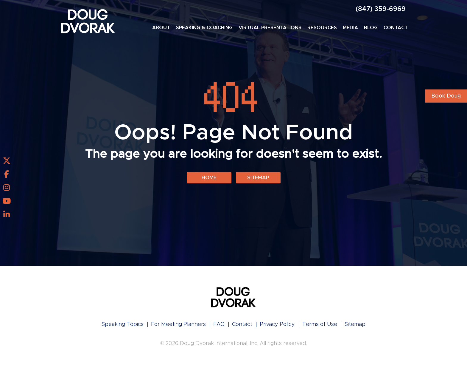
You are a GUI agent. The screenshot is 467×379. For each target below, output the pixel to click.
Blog (371, 27)
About (161, 27)
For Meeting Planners (178, 326)
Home (209, 178)
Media (350, 27)
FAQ (219, 326)
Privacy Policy (277, 326)
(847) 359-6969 (381, 9)
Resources (322, 27)
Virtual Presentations (270, 27)
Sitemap (258, 178)
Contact (396, 27)
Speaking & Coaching (204, 27)
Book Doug (446, 96)
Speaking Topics (123, 326)
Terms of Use (319, 326)
